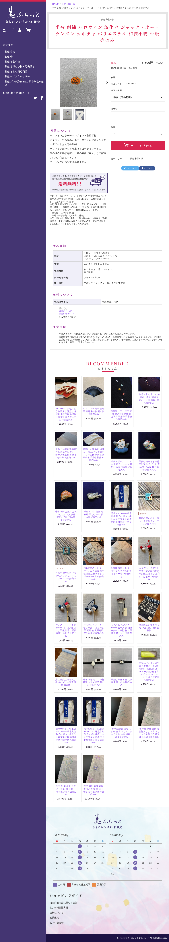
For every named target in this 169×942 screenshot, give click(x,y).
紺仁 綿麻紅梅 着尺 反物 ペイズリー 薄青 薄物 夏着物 (66, 682)
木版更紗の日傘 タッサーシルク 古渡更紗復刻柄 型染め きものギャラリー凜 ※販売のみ (93, 573)
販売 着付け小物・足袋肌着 (20, 66)
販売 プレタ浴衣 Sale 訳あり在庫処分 (24, 83)
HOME (55, 4)
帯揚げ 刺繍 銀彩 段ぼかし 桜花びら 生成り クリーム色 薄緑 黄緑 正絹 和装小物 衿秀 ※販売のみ (93, 454)
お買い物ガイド (66, 314)
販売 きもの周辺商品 (16, 71)
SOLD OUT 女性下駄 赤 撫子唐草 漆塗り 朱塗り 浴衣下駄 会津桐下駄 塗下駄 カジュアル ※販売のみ (66, 414)
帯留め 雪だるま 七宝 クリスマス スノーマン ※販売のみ (149, 521)
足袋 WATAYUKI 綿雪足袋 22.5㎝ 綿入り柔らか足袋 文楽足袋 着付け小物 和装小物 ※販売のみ (121, 519)
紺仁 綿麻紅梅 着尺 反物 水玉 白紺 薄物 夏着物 (149, 628)
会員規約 (54, 917)
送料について (65, 311)
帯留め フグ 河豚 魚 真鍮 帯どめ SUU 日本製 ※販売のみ (93, 514)
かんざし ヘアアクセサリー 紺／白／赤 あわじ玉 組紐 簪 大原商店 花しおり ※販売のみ (66, 630)
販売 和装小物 (12, 61)
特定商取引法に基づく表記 (63, 902)
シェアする (147, 168)
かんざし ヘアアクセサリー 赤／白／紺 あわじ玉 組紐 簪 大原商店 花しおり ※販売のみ (149, 573)
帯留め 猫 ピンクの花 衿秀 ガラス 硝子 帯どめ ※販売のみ (93, 682)
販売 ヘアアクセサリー (17, 76)
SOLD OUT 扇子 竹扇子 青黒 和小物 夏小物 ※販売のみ (93, 411)
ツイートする (130, 168)
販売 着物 (10, 51)
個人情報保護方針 (59, 907)
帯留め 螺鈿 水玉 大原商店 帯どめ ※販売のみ (121, 682)
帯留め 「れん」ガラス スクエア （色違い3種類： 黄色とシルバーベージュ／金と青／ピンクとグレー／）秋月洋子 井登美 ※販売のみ (149, 671)
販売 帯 (9, 56)
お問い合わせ (57, 922)
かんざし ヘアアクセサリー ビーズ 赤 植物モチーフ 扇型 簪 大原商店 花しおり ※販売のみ (121, 630)
